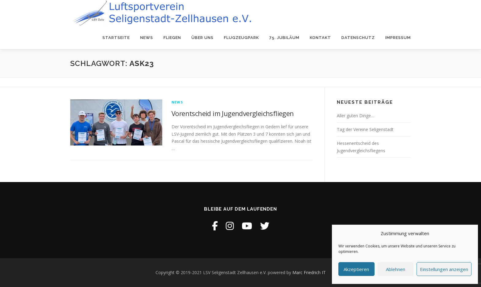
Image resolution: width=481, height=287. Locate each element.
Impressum (398, 37)
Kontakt (320, 37)
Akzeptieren (356, 269)
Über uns (202, 37)
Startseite (116, 37)
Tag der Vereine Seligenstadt (365, 129)
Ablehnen (395, 269)
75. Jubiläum (284, 37)
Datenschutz (358, 37)
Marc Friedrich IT (309, 272)
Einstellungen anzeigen (444, 269)
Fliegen (172, 37)
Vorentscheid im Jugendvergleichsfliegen (232, 113)
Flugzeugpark (241, 37)
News (146, 37)
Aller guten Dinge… (355, 115)
